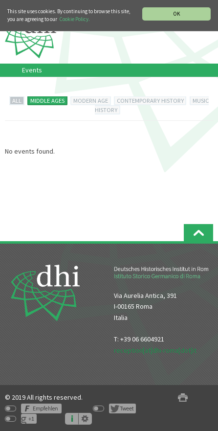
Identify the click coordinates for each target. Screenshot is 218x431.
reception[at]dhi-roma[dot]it (155, 350)
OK (176, 13)
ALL (17, 100)
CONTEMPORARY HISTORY (150, 100)
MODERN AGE (90, 100)
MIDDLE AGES (47, 100)
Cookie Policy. (74, 19)
